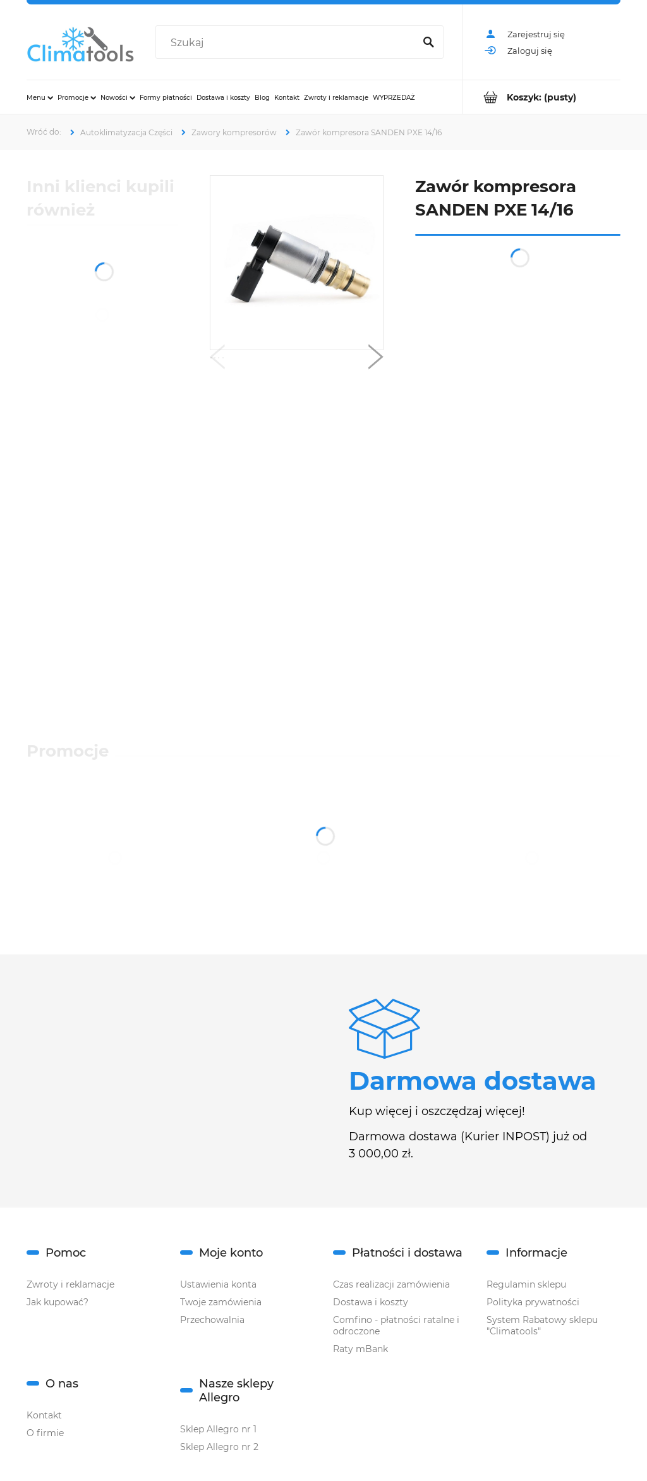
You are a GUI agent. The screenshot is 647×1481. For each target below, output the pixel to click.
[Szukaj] (428, 43)
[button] (217, 359)
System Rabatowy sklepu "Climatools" (542, 1325)
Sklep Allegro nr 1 (218, 1429)
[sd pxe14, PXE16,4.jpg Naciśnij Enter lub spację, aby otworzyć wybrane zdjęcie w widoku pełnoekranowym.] (296, 263)
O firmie (45, 1433)
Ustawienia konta (218, 1284)
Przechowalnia (212, 1320)
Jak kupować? (57, 1302)
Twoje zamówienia (221, 1302)
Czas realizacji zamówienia (391, 1284)
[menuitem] (40, 97)
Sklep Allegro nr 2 (219, 1447)
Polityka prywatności (533, 1302)
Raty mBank (360, 1349)
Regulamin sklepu (526, 1284)
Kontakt (44, 1415)
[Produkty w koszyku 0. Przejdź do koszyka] (541, 97)
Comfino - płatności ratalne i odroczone (396, 1325)
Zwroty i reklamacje (70, 1284)
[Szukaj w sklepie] (287, 43)
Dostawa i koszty (370, 1302)
